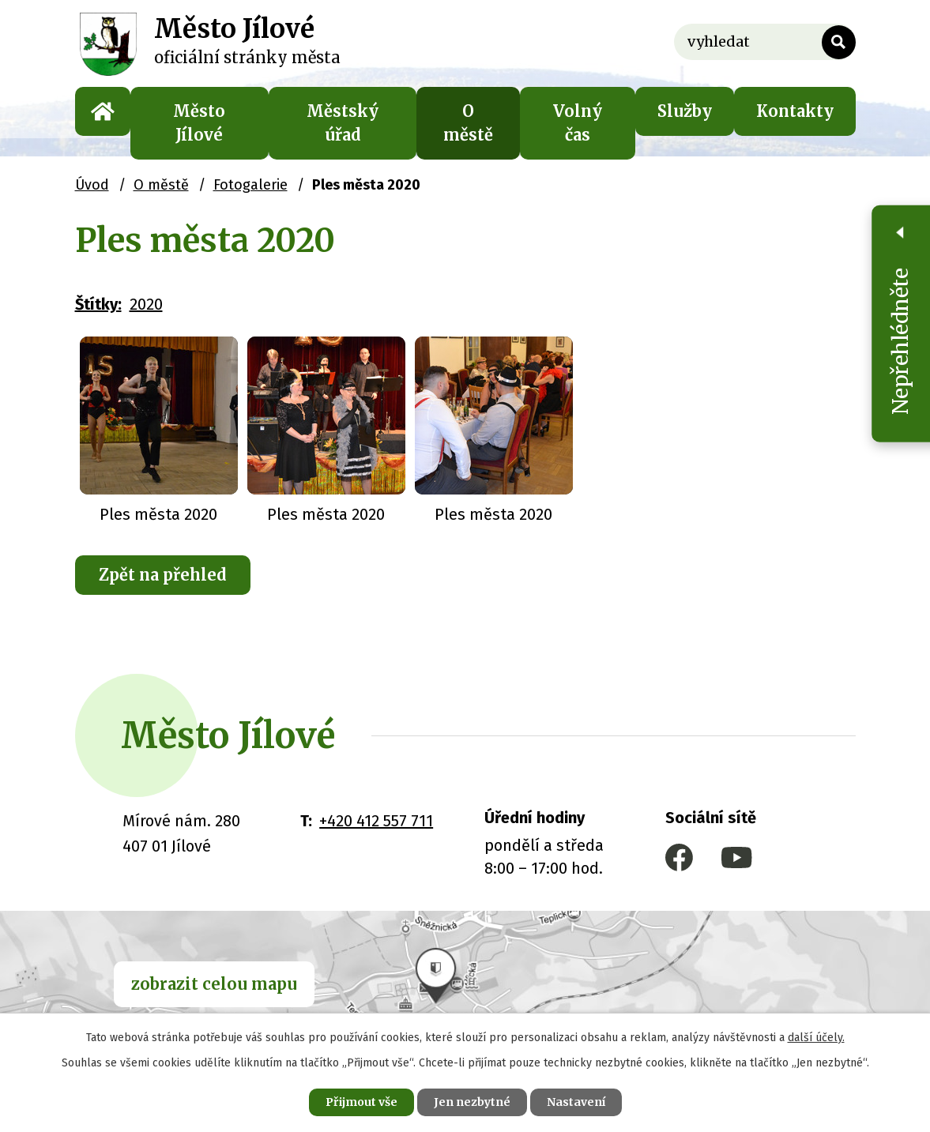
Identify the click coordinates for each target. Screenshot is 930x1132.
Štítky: (98, 304)
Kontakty (795, 111)
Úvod (102, 111)
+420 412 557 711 (376, 820)
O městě (468, 123)
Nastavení (576, 1102)
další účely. (816, 1037)
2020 (146, 304)
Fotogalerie (250, 185)
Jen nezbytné (472, 1102)
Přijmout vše (361, 1102)
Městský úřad (342, 123)
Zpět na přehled (163, 575)
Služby (684, 111)
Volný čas (577, 123)
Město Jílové (199, 123)
